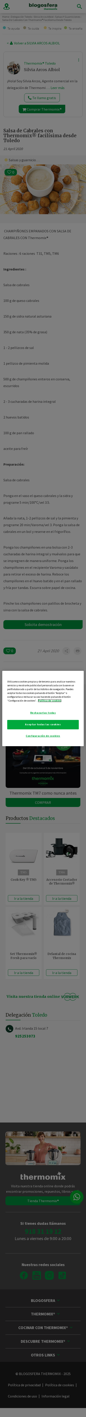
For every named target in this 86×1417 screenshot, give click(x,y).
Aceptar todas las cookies (43, 724)
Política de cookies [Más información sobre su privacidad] (49, 700)
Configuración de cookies (43, 735)
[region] (43, 708)
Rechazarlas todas (43, 712)
